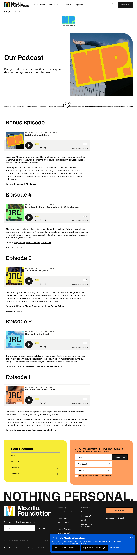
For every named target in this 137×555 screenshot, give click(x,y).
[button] (60, 4)
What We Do (53, 5)
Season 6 (15, 462)
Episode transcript (14, 247)
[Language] (93, 471)
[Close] (130, 537)
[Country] (93, 464)
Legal (83, 520)
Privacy (84, 512)
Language (110, 518)
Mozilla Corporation (47, 548)
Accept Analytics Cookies (64, 548)
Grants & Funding (64, 533)
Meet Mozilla (39, 5)
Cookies (84, 516)
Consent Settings (115, 548)
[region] (92, 543)
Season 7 (15, 455)
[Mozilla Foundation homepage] (16, 4)
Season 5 (15, 468)
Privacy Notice (87, 477)
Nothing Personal (9, 12)
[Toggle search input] (113, 5)
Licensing (61, 508)
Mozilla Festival (64, 529)
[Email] (93, 457)
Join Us (68, 5)
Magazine (79, 5)
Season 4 (15, 474)
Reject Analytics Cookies (92, 548)
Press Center (62, 518)
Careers (84, 508)
